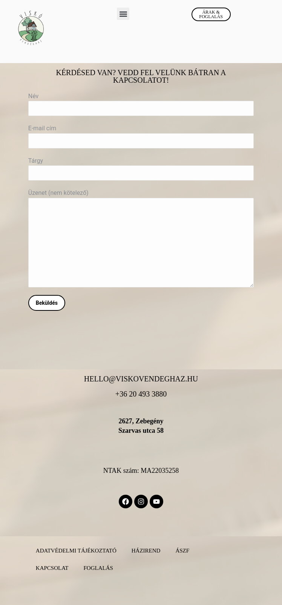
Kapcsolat (52, 568)
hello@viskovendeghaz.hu (141, 379)
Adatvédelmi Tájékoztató (76, 551)
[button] (123, 14)
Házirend (146, 551)
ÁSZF (182, 551)
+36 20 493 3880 (141, 394)
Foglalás (98, 568)
